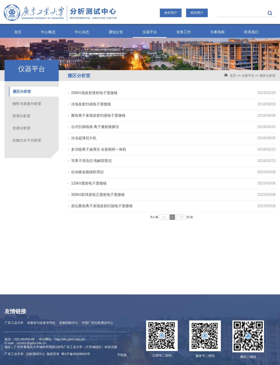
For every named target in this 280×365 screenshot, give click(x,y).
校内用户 (197, 12)
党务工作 (183, 32)
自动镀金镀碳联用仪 (87, 172)
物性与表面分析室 (26, 104)
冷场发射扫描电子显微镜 (91, 104)
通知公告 (116, 32)
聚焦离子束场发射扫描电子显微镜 (98, 115)
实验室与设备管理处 (41, 323)
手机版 (122, 355)
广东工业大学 (14, 323)
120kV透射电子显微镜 (89, 183)
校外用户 (170, 12)
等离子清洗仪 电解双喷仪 (91, 161)
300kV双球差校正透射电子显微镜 (98, 195)
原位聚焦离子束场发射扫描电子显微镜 (102, 206)
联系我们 (251, 32)
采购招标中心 (68, 323)
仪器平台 (149, 32)
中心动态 (82, 32)
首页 (17, 32)
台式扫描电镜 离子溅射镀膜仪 (95, 127)
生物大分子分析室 (26, 140)
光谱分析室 (21, 128)
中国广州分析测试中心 (97, 323)
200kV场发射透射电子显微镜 (94, 93)
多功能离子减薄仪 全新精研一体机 (98, 149)
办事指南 (217, 32)
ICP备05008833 (75, 354)
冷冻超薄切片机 (83, 138)
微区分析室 (267, 75)
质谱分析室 (21, 116)
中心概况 (48, 32)
